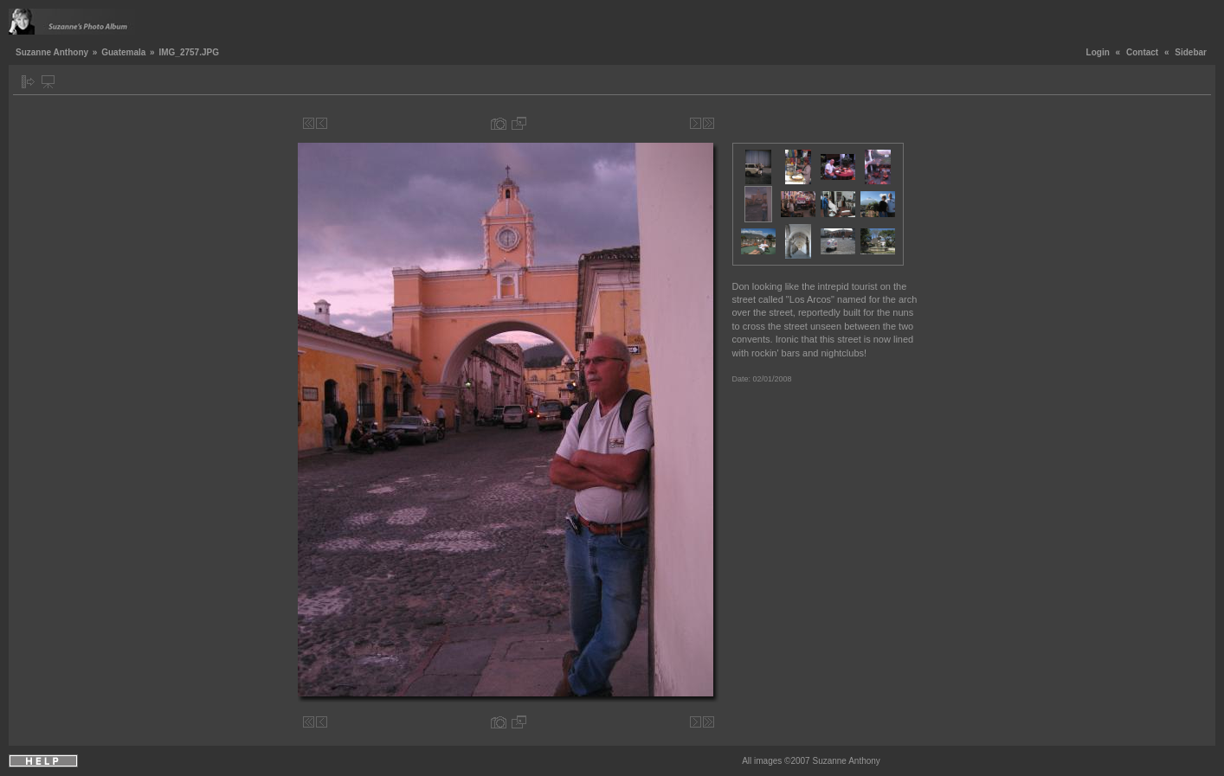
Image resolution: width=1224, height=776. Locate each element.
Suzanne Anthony (52, 52)
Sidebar (1191, 52)
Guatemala (123, 52)
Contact (1142, 52)
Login (1098, 52)
